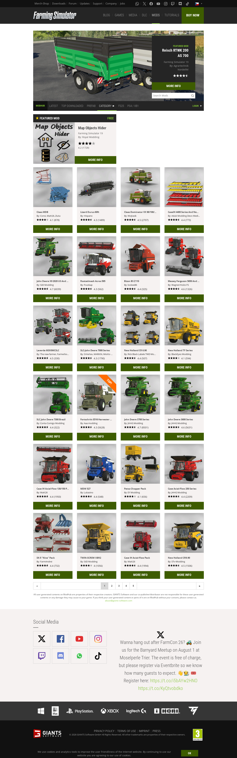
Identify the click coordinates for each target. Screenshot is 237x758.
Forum (73, 3)
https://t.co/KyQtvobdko (160, 688)
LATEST (53, 106)
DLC (144, 15)
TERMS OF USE (126, 731)
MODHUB (40, 105)
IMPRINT (144, 731)
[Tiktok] (188, 3)
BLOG (106, 15)
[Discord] (181, 3)
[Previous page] (200, 585)
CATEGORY (105, 106)
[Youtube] (159, 3)
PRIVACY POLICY (104, 731)
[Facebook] (151, 3)
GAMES (119, 15)
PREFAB (91, 106)
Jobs (122, 3)
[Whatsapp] (137, 3)
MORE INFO (173, 86)
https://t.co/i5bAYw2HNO (174, 680)
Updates (85, 3)
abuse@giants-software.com (118, 600)
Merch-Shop (42, 3)
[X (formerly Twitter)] (144, 3)
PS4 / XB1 (133, 106)
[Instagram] (166, 3)
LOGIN (196, 105)
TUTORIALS (171, 15)
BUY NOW (192, 15)
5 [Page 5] (133, 585)
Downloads (58, 3)
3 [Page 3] (119, 585)
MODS (156, 15)
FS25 (121, 106)
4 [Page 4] (126, 585)
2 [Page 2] (111, 585)
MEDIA (133, 15)
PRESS (157, 731)
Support (97, 3)
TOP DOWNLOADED (72, 106)
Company (111, 3)
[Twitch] (173, 3)
